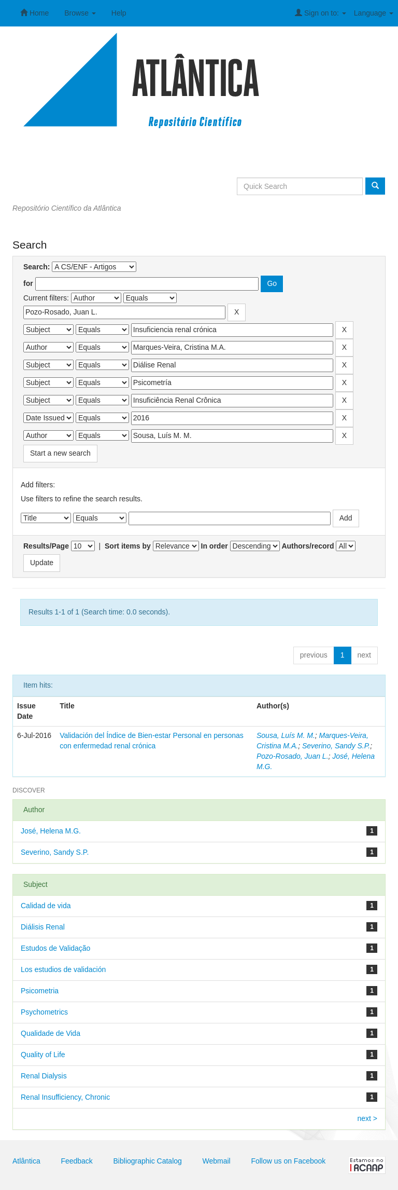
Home (34, 12)
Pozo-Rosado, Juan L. (293, 756)
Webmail (217, 1161)
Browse (80, 13)
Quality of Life (43, 1054)
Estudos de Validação (55, 948)
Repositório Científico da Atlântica (66, 208)
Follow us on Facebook (288, 1161)
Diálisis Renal (43, 927)
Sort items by (128, 546)
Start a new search (60, 453)
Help (118, 13)
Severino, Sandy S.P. (336, 746)
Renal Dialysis (44, 1076)
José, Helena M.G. (51, 831)
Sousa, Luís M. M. (286, 735)
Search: (36, 267)
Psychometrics (44, 1012)
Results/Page (46, 546)
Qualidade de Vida (50, 1033)
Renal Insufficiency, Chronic (65, 1097)
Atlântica (26, 1161)
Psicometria (40, 991)
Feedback (76, 1161)
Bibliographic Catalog (147, 1161)
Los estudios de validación (63, 969)
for (28, 283)
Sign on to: (320, 12)
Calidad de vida (46, 905)
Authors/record (307, 546)
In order (214, 546)
